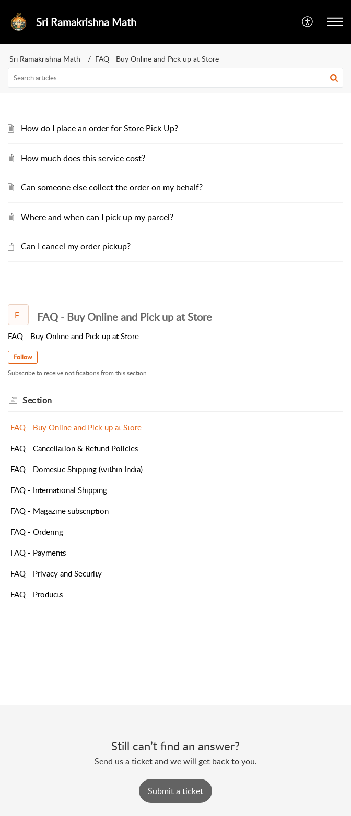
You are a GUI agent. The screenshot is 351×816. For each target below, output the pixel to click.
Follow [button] (23, 357)
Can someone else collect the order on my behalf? (112, 187)
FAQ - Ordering (36, 531)
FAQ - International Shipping (58, 490)
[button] (308, 22)
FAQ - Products (36, 594)
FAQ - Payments (38, 552)
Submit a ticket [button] (175, 791)
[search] (175, 78)
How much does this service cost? (83, 158)
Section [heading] (37, 400)
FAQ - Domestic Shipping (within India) (76, 469)
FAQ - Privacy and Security (56, 573)
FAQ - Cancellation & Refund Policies (74, 448)
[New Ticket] (175, 791)
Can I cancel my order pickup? (76, 246)
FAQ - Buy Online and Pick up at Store (76, 427)
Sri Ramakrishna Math (44, 59)
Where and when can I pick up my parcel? (97, 217)
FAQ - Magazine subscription (59, 511)
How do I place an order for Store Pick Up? (99, 128)
